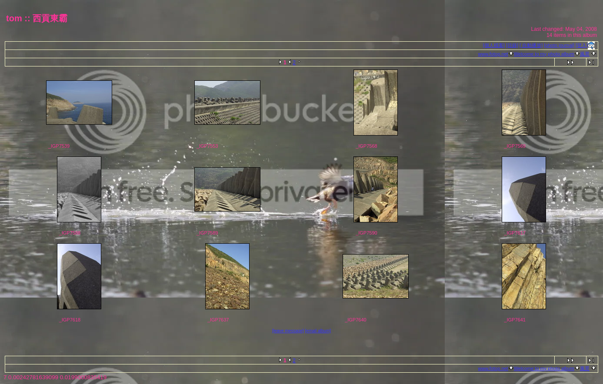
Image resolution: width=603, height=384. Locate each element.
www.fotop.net (493, 53)
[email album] (318, 330)
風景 (585, 53)
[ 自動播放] (531, 45)
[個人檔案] (494, 45)
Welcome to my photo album (544, 53)
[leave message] (288, 330)
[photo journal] (559, 45)
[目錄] (512, 45)
